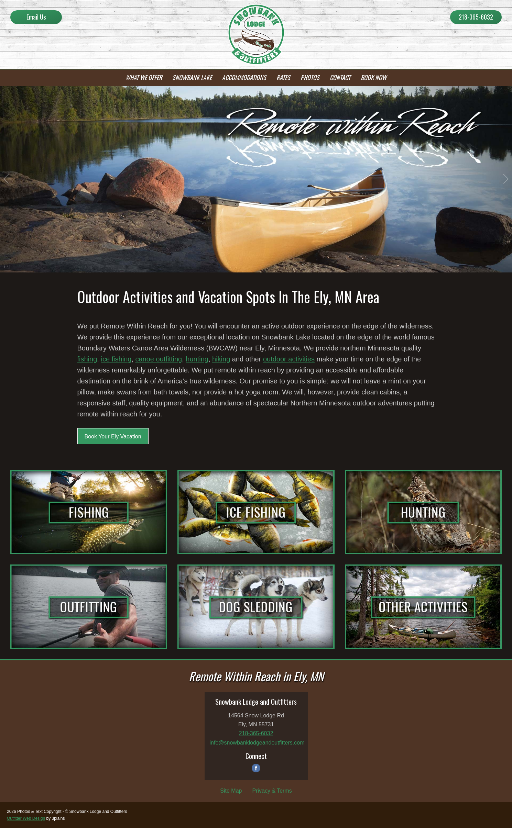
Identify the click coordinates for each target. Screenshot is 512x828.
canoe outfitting (158, 359)
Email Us (36, 16)
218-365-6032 (476, 16)
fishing (87, 359)
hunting (197, 359)
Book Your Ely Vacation (113, 436)
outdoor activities (289, 359)
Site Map (231, 791)
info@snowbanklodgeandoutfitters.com (257, 743)
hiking (221, 359)
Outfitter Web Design (26, 818)
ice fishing (116, 359)
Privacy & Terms (272, 791)
